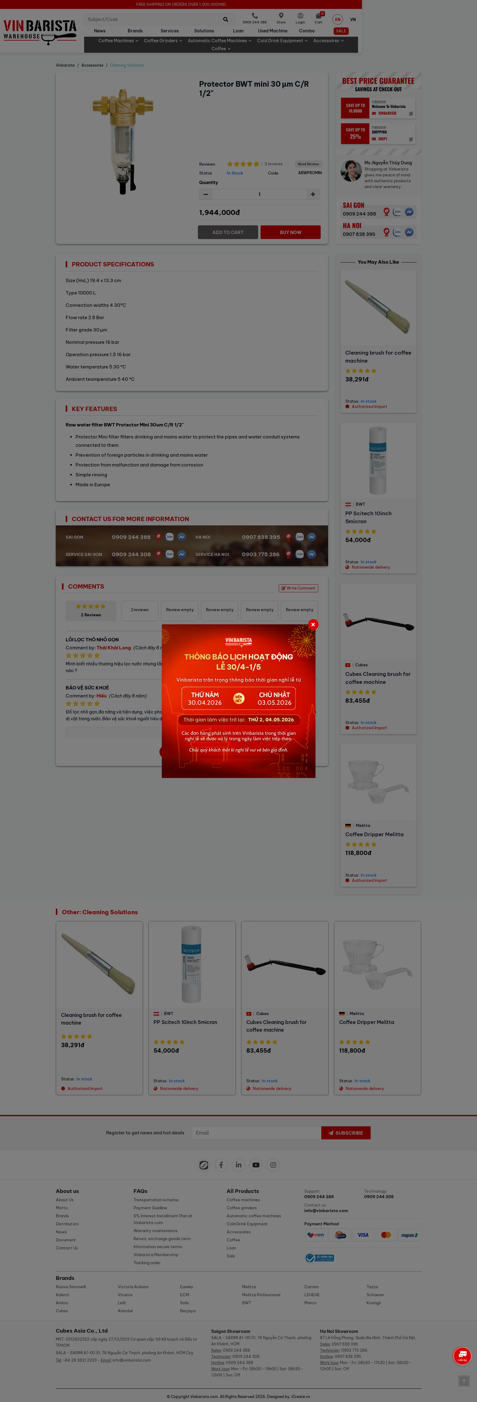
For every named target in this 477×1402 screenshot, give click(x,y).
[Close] (313, 624)
